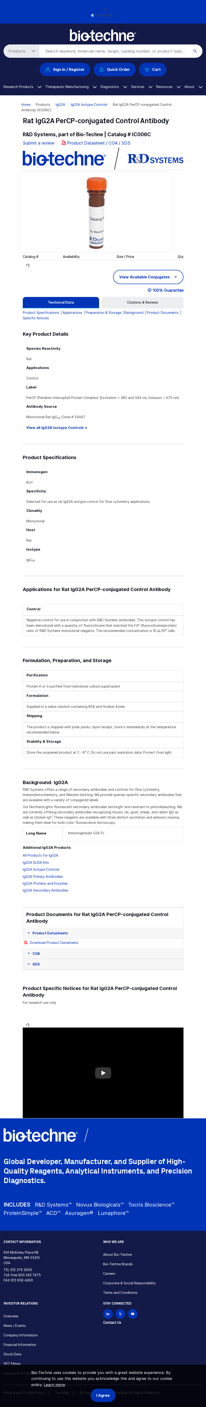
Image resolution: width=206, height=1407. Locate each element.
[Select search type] (21, 51)
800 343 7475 (29, 1275)
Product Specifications (41, 313)
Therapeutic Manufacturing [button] (71, 87)
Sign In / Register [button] (65, 69)
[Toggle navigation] (6, 33)
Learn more (54, 1384)
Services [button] (141, 87)
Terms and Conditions (120, 1293)
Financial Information (20, 1345)
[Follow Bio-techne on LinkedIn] (108, 1314)
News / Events (15, 1326)
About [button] (193, 87)
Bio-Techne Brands (118, 1264)
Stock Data (12, 1354)
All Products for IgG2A (40, 855)
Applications (72, 313)
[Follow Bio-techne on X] (120, 1314)
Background (133, 313)
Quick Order (114, 69)
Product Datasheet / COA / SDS (98, 143)
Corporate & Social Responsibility (129, 1283)
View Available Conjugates (145, 277)
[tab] (61, 302)
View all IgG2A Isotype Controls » (56, 427)
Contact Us (112, 1322)
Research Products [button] (22, 87)
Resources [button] (168, 87)
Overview (11, 1316)
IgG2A (60, 104)
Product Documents (163, 313)
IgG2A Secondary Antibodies (45, 890)
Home (25, 104)
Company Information (21, 1335)
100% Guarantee (168, 290)
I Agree (103, 1395)
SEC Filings (12, 1364)
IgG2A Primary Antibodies (43, 876)
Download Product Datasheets (54, 943)
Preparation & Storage (103, 313)
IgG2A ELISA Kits (36, 862)
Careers (109, 1273)
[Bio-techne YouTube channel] (132, 1314)
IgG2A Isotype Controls (89, 104)
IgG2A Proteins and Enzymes (45, 883)
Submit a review (39, 143)
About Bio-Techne (117, 1254)
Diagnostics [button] (114, 87)
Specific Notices (36, 318)
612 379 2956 (21, 1270)
